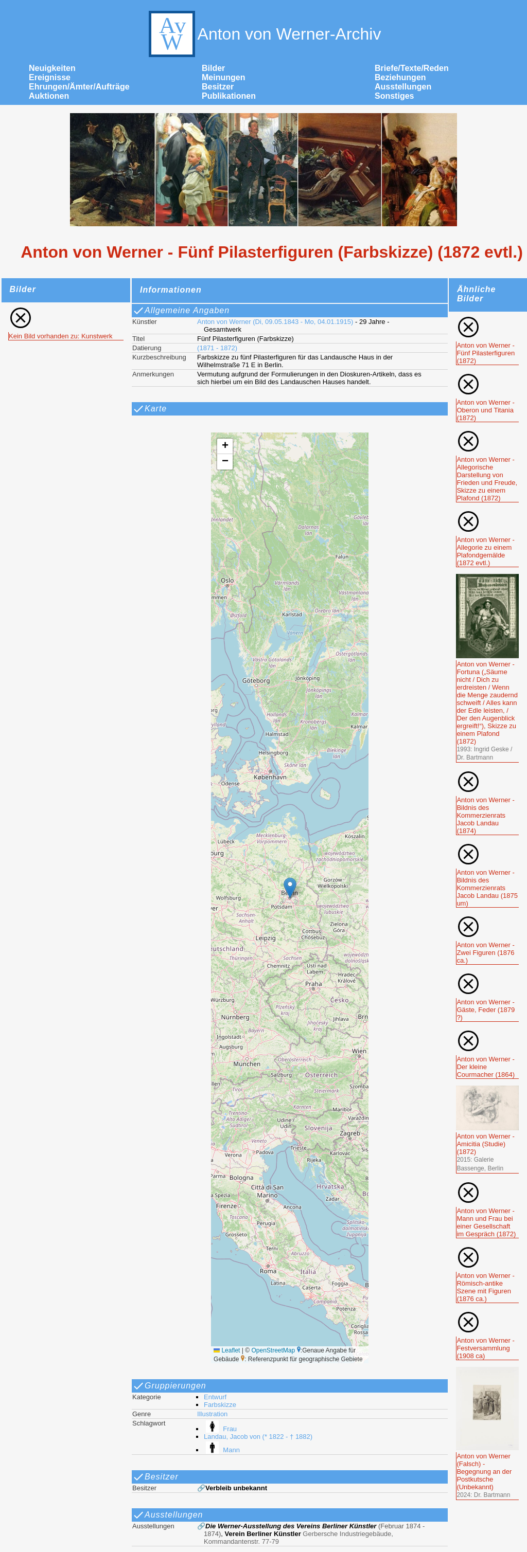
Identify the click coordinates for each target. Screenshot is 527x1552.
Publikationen (229, 96)
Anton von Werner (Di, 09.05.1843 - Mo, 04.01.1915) (275, 322)
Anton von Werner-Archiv (263, 34)
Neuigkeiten (52, 68)
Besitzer (218, 86)
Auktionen (49, 96)
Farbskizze (220, 1405)
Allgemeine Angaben (181, 310)
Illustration (212, 1414)
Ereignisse (50, 77)
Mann (222, 1450)
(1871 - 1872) (217, 348)
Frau (220, 1429)
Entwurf (215, 1397)
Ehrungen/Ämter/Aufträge (79, 86)
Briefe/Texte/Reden (412, 68)
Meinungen (223, 77)
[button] (290, 887)
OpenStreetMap (273, 1350)
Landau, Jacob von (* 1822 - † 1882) (258, 1436)
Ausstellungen (403, 86)
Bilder (213, 68)
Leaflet (227, 1350)
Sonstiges (394, 96)
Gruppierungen (169, 1386)
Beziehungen (400, 77)
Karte (149, 409)
